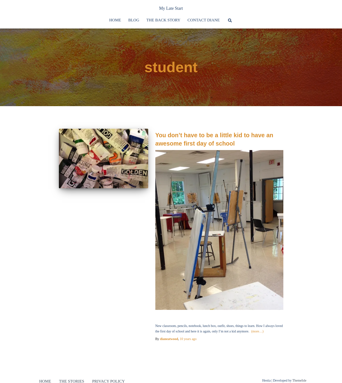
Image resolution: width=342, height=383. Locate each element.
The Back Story (163, 20)
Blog (133, 20)
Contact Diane (203, 20)
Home (115, 20)
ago (188, 339)
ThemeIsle (299, 380)
